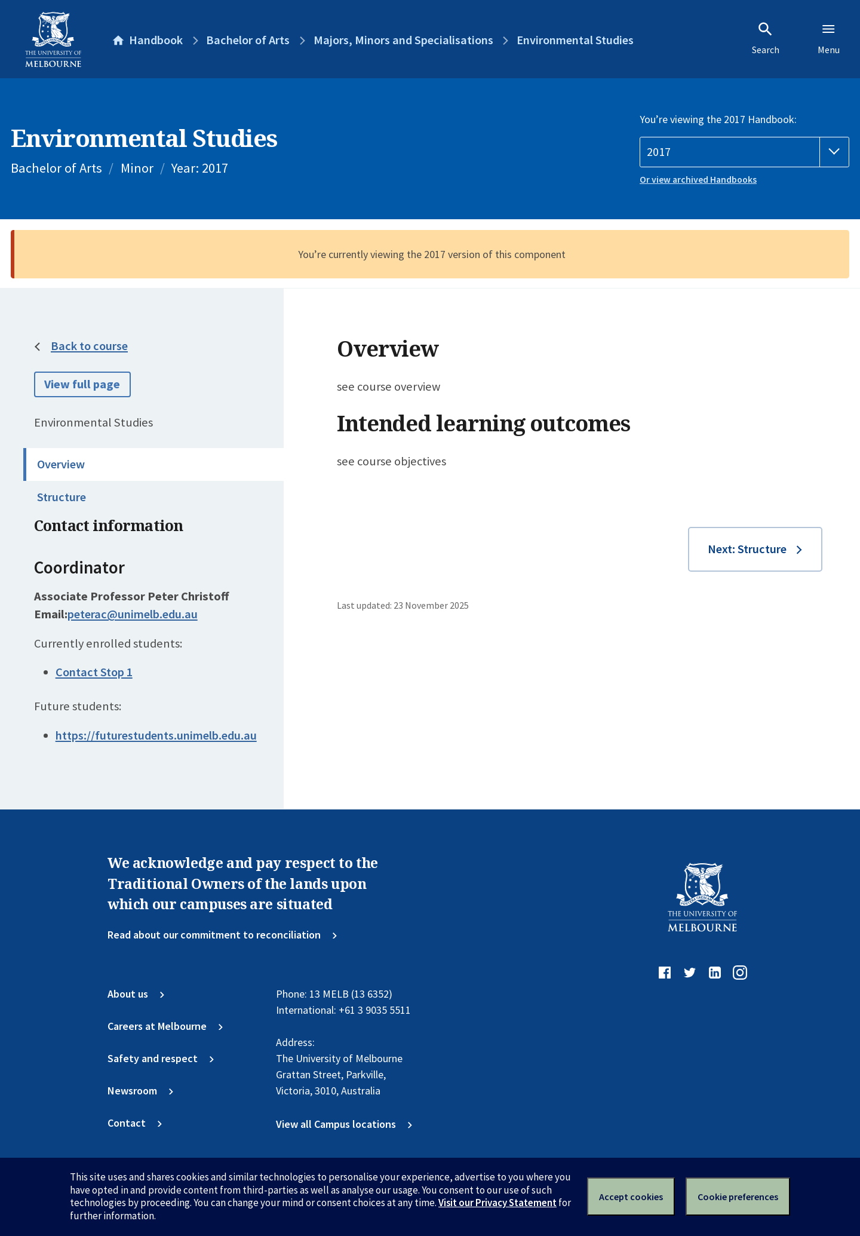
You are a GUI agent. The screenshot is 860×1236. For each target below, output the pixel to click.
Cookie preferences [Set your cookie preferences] (738, 1197)
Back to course (89, 346)
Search (765, 38)
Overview (61, 464)
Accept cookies (631, 1197)
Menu (829, 38)
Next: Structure (747, 549)
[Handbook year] (744, 152)
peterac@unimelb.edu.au (132, 614)
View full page (82, 384)
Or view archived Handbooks (698, 179)
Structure (61, 497)
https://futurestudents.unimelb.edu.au (156, 735)
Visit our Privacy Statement (497, 1202)
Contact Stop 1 (94, 672)
